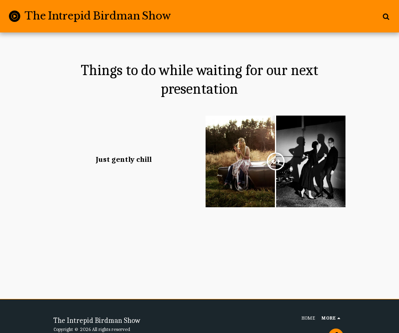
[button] (386, 16)
